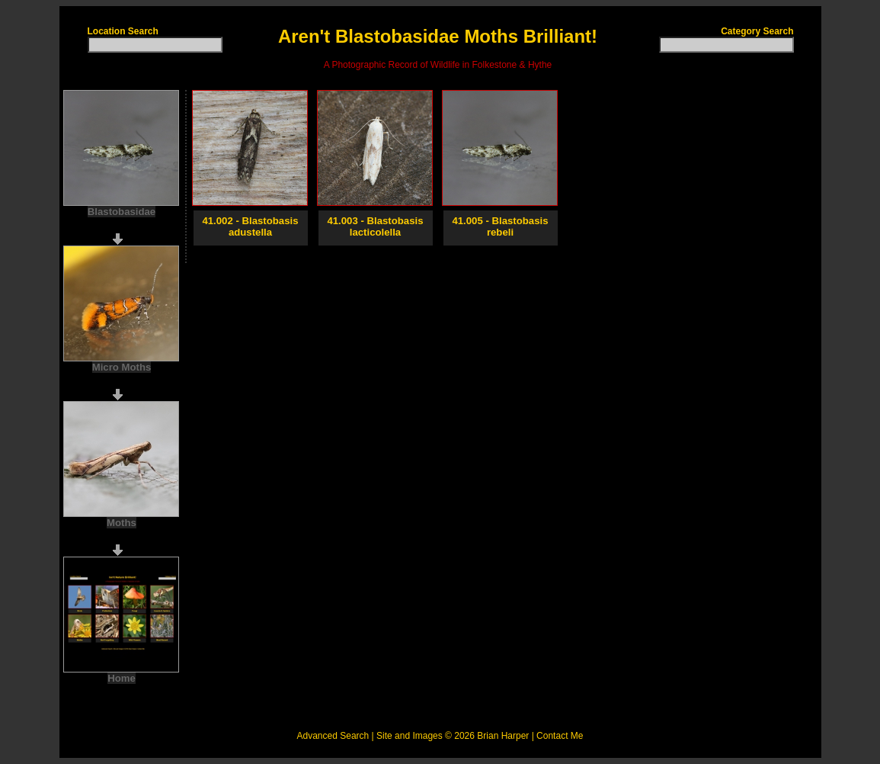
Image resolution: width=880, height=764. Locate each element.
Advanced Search (333, 735)
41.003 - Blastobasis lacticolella (375, 226)
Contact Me (559, 735)
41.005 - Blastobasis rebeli (500, 226)
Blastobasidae (121, 211)
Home (121, 678)
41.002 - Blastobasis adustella (250, 226)
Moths (121, 522)
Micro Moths (122, 367)
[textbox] (155, 45)
